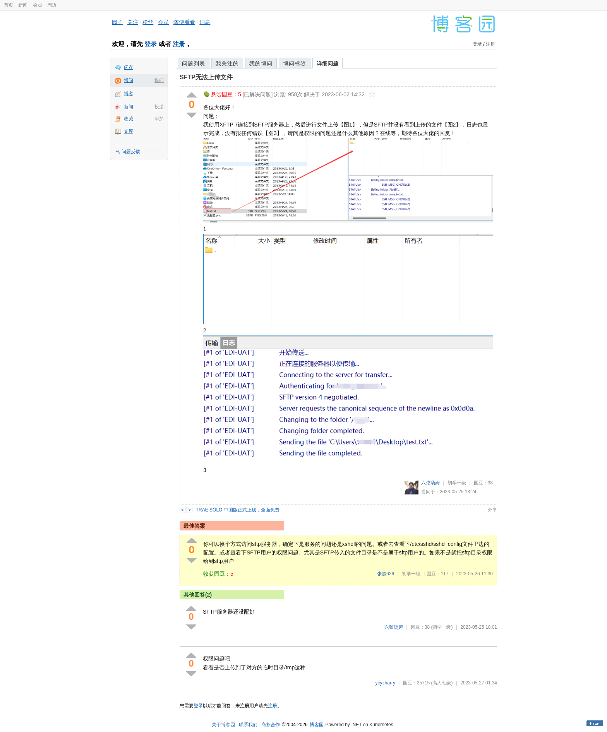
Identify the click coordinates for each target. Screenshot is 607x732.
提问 (159, 80)
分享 (492, 510)
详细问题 (327, 63)
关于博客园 (223, 724)
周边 (52, 5)
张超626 (385, 573)
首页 (8, 5)
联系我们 (248, 724)
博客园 (317, 724)
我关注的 (227, 63)
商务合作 (270, 724)
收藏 (128, 118)
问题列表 (193, 63)
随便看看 (184, 22)
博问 (128, 80)
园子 (117, 22)
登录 (150, 44)
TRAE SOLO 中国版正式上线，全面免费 (237, 510)
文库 (128, 131)
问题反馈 (131, 151)
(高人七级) (442, 683)
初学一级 (457, 483)
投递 (159, 106)
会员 (37, 5)
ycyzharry (385, 683)
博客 (128, 93)
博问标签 (294, 63)
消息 (204, 22)
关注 (132, 22)
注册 (179, 44)
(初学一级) (442, 627)
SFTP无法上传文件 (206, 77)
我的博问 (261, 63)
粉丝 (147, 22)
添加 (159, 118)
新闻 (22, 5)
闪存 (128, 67)
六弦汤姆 (430, 483)
